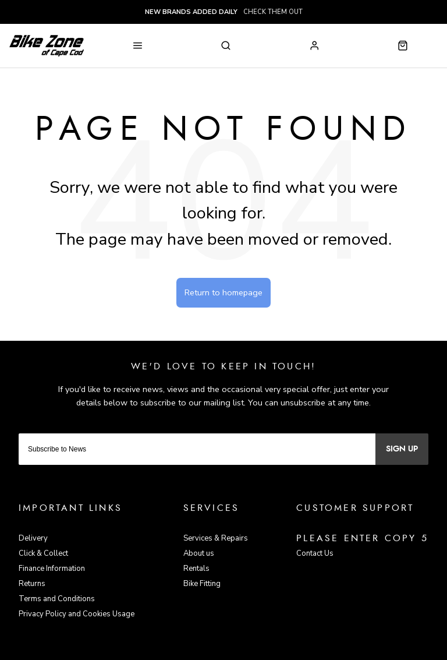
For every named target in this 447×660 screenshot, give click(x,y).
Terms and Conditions (57, 599)
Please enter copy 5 (362, 538)
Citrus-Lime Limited (260, 650)
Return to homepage (223, 292)
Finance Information (52, 568)
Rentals (196, 568)
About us (198, 553)
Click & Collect (43, 553)
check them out (224, 12)
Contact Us (315, 553)
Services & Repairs (215, 538)
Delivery (33, 538)
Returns (32, 583)
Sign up (402, 449)
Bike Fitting (202, 583)
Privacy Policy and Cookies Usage (76, 614)
